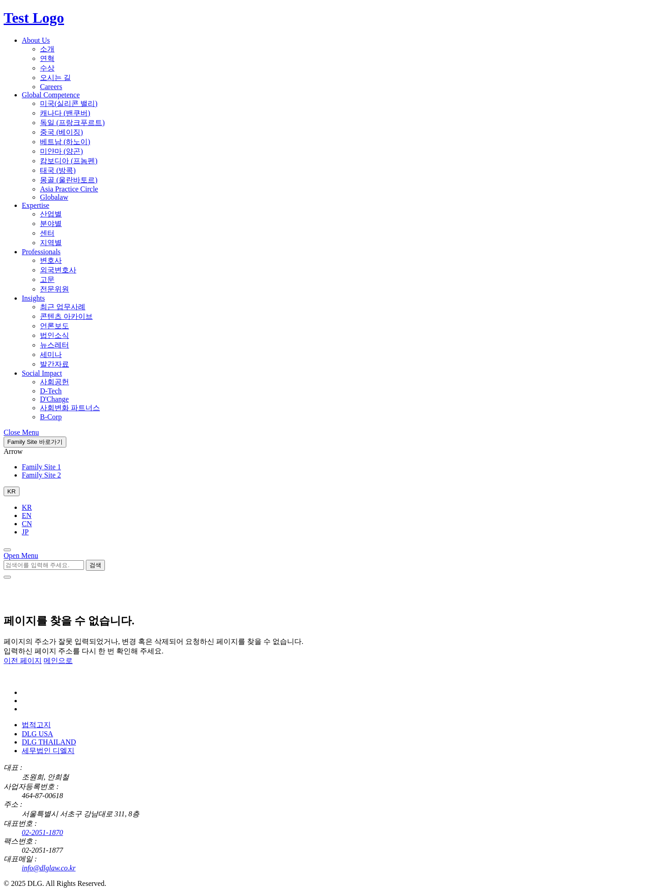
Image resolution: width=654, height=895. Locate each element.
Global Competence (51, 95)
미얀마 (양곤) (61, 151)
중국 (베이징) (61, 132)
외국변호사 (58, 270)
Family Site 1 (41, 467)
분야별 (51, 223)
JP (25, 532)
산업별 (51, 214)
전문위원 (54, 289)
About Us (36, 40)
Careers (51, 87)
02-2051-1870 (42, 832)
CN (27, 524)
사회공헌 (54, 382)
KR (27, 507)
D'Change (54, 399)
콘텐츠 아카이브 (66, 316)
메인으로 (58, 660)
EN (26, 515)
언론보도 (54, 326)
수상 (47, 68)
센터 (47, 233)
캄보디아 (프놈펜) (69, 161)
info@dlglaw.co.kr (48, 868)
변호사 (51, 260)
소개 (47, 49)
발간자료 (54, 364)
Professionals (41, 252)
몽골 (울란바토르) (69, 180)
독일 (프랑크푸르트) (72, 122)
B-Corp (51, 417)
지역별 (51, 242)
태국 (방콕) (58, 170)
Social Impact (42, 373)
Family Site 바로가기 (35, 441)
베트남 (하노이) (65, 142)
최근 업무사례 (62, 307)
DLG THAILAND (49, 742)
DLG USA (37, 734)
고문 (47, 279)
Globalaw (54, 197)
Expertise (35, 205)
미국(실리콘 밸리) (69, 103)
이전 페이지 (23, 660)
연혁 (47, 58)
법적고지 (36, 725)
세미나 (51, 354)
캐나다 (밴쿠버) (65, 113)
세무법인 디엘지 (48, 750)
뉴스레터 (54, 345)
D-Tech (51, 391)
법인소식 (54, 335)
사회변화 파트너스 (70, 408)
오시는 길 (55, 77)
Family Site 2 (41, 475)
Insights (33, 298)
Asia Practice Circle (69, 189)
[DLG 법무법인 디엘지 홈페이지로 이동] (49, 677)
